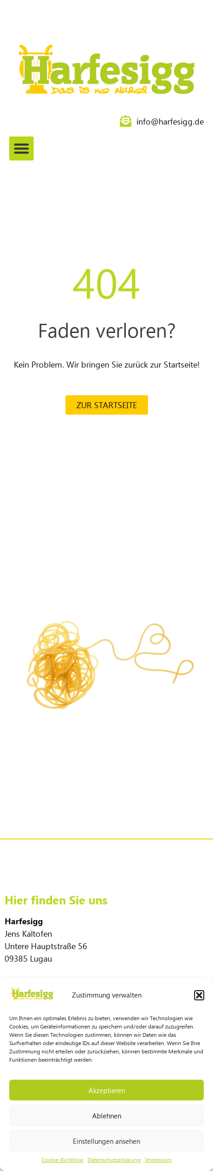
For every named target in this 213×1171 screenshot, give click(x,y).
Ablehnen (106, 1115)
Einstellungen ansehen (106, 1141)
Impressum (158, 1159)
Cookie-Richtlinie (62, 1159)
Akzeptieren (107, 1090)
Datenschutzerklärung (114, 1159)
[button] (199, 995)
